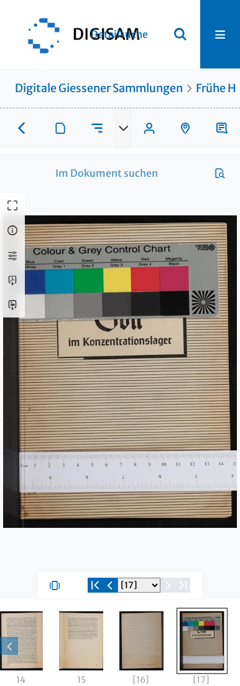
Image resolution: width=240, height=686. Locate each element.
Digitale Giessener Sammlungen (99, 88)
